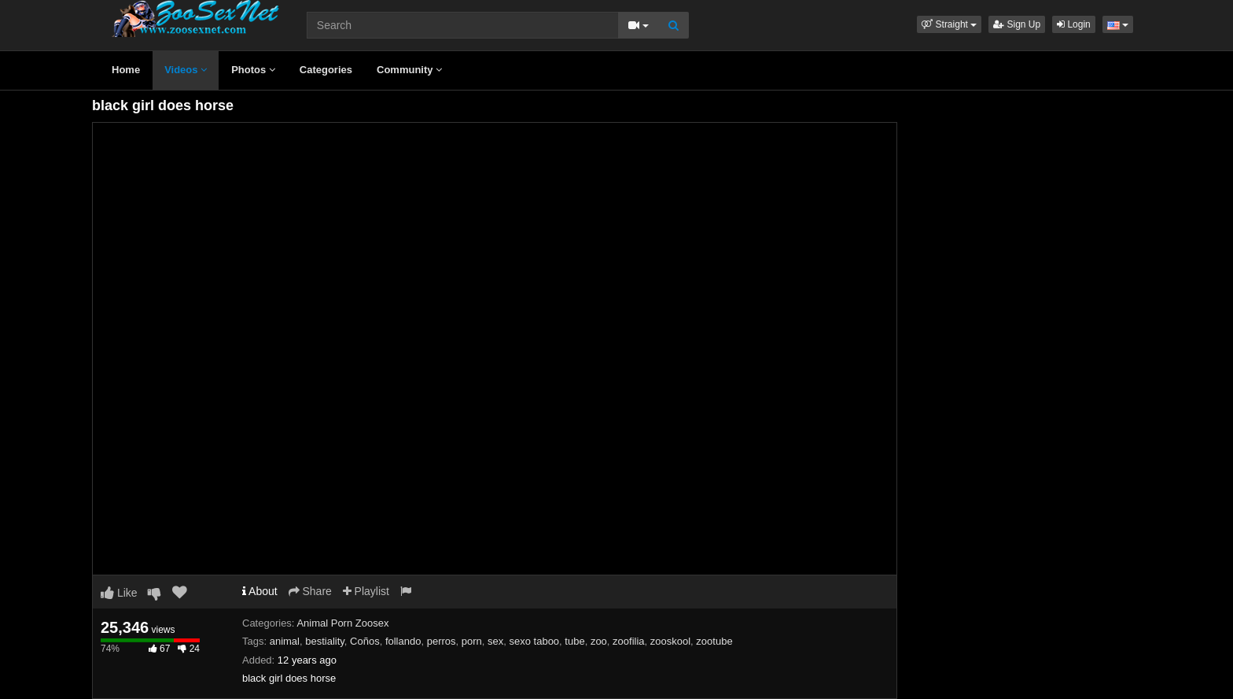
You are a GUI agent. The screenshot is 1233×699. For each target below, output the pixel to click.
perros (441, 641)
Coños (365, 641)
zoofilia (628, 641)
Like (119, 592)
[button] (949, 24)
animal (285, 641)
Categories (326, 70)
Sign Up (1016, 24)
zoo (599, 641)
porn (472, 641)
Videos (185, 70)
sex (495, 641)
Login (1074, 24)
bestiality (324, 641)
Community (409, 70)
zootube (714, 641)
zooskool (670, 641)
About (260, 591)
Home (126, 70)
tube (574, 641)
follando (403, 641)
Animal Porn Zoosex (342, 623)
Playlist (366, 591)
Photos (253, 70)
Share (310, 591)
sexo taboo (535, 641)
